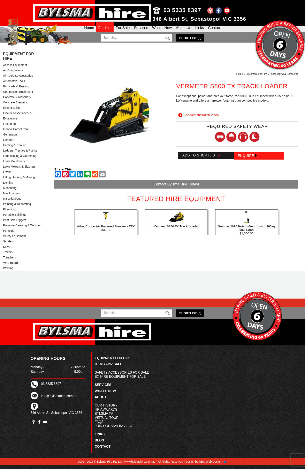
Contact (214, 31)
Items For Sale (108, 368)
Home (89, 31)
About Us (183, 31)
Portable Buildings (14, 218)
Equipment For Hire (18, 60)
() (190, 41)
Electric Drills (11, 111)
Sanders (8, 245)
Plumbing (9, 213)
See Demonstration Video (198, 118)
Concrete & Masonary (17, 100)
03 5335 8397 (177, 10)
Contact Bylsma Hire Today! (176, 188)
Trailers (8, 255)
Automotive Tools (14, 84)
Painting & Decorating (17, 207)
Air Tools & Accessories (18, 79)
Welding (8, 271)
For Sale (123, 31)
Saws (6, 250)
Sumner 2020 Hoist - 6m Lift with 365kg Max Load (246, 231)
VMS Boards (11, 266)
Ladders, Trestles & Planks (20, 154)
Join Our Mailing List (114, 429)
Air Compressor (13, 74)
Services (141, 31)
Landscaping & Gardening (19, 159)
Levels (7, 175)
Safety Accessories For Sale (122, 376)
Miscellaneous (12, 202)
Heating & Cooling (14, 149)
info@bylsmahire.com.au (59, 399)
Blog (99, 444)
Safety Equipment (14, 239)
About (100, 401)
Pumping (8, 234)
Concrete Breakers (15, 106)
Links (199, 31)
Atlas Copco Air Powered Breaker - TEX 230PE (106, 231)
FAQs (99, 425)
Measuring (9, 191)
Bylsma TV (104, 417)
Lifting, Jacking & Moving (19, 181)
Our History (106, 409)
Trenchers (9, 261)
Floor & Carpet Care (16, 132)
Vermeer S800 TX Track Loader (176, 230)
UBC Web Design (210, 465)
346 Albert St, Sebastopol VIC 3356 (199, 19)
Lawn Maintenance (15, 165)
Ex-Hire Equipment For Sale (120, 380)
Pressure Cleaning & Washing (22, 229)
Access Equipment (15, 68)
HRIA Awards (106, 413)
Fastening (9, 127)
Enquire (247, 159)
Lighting (8, 186)
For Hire (105, 31)
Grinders (8, 143)
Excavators (10, 122)
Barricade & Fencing (16, 90)
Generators (10, 138)
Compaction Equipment (18, 95)
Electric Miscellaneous (17, 116)
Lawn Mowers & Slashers (19, 170)
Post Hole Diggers (14, 223)
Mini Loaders (11, 197)
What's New (162, 31)
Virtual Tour (107, 421)
